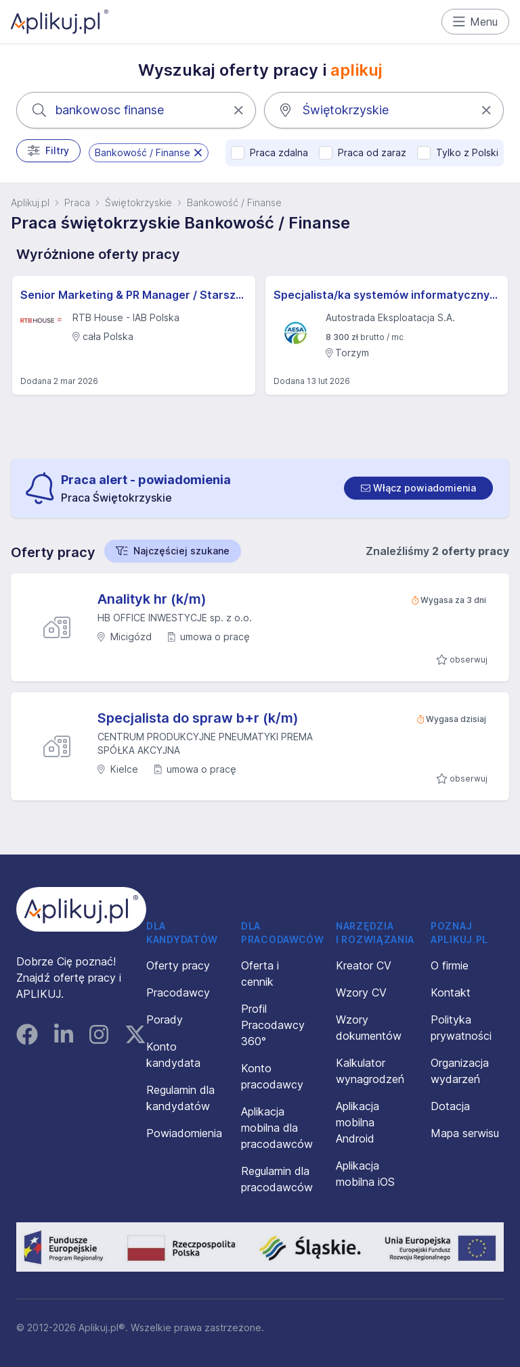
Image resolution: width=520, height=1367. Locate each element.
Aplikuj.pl (30, 202)
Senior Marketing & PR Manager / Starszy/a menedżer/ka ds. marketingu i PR (133, 295)
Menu (475, 21)
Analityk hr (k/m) (152, 599)
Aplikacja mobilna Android (357, 1122)
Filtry (48, 151)
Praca (77, 202)
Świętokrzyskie (138, 202)
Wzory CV (361, 992)
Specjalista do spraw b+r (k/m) (198, 718)
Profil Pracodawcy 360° (273, 1025)
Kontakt (451, 992)
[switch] (418, 488)
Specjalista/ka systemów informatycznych (387, 295)
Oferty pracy (178, 965)
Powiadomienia (184, 1133)
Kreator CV (363, 965)
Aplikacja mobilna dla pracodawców (277, 1128)
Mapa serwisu (465, 1133)
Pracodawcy (178, 992)
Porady (164, 1019)
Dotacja (450, 1106)
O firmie (450, 965)
